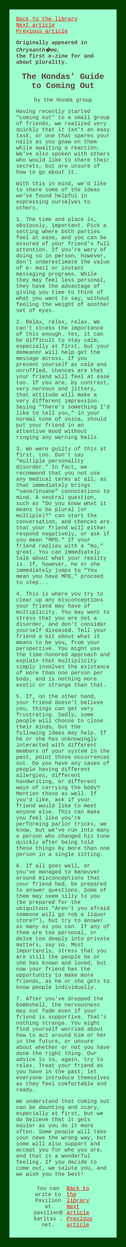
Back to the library (46, 19)
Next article (35, 25)
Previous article (42, 31)
